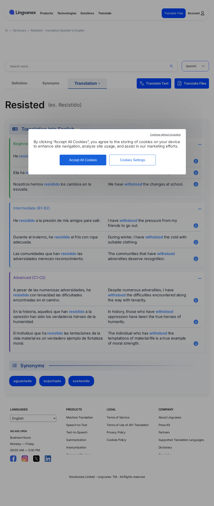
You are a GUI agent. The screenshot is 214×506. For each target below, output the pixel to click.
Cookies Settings (132, 160)
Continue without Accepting (165, 134)
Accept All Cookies (83, 160)
